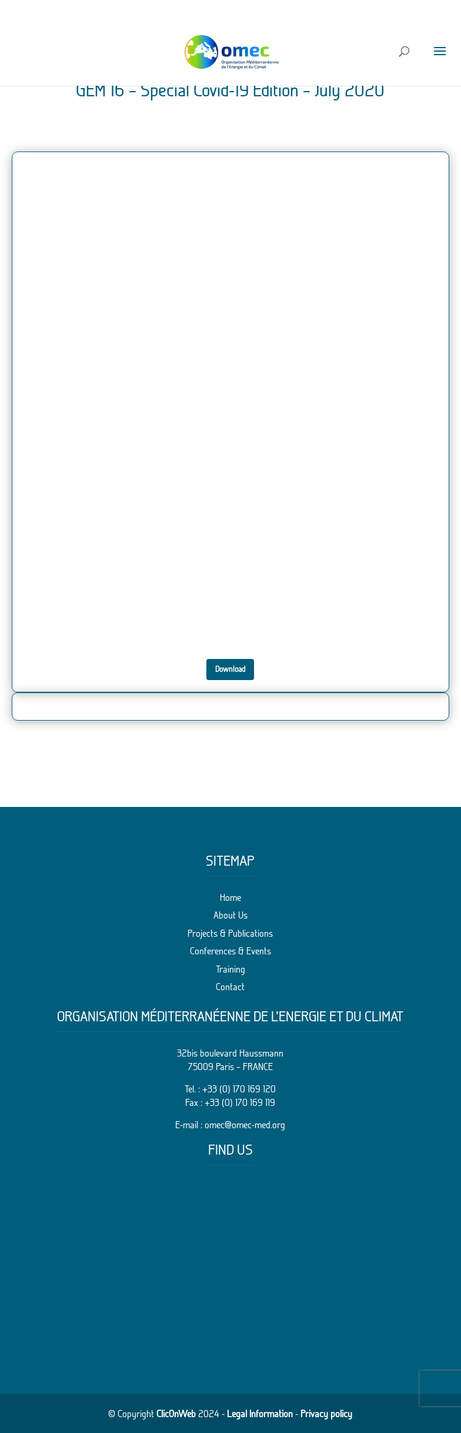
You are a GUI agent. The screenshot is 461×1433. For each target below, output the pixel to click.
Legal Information (260, 1413)
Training (230, 969)
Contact (230, 987)
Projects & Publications (230, 933)
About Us (230, 915)
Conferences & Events (230, 951)
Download (230, 669)
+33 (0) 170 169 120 (239, 1089)
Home (230, 897)
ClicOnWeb (176, 1413)
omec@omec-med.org (245, 1125)
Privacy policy (326, 1413)
